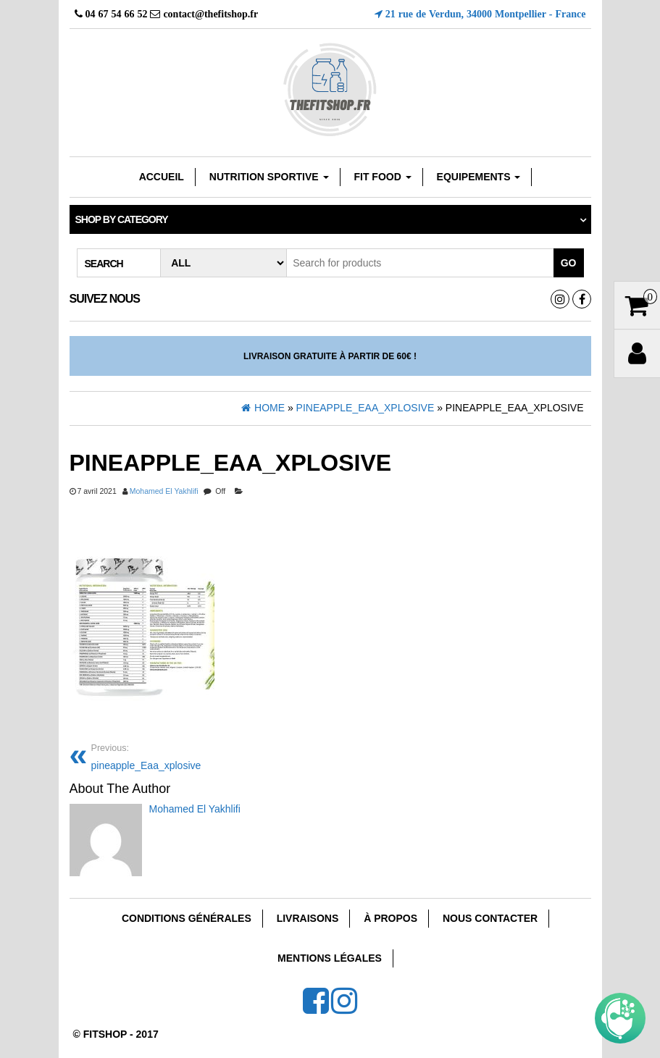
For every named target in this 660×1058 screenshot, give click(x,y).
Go (569, 263)
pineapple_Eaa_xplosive (146, 755)
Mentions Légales (329, 958)
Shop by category (121, 219)
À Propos (390, 918)
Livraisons (308, 918)
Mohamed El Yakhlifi (164, 491)
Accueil (161, 176)
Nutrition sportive (269, 176)
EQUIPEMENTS (479, 176)
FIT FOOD (382, 176)
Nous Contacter (490, 918)
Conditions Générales (186, 918)
